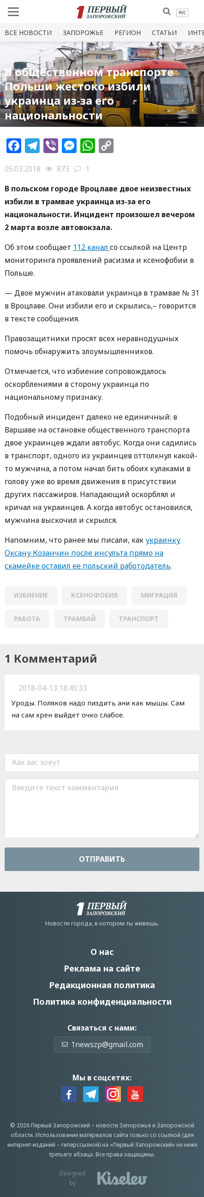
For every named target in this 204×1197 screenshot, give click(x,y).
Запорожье (83, 32)
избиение (31, 595)
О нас (102, 951)
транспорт (139, 618)
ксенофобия (94, 595)
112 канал (91, 247)
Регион (127, 32)
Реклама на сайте (102, 968)
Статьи (164, 32)
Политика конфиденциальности (102, 1001)
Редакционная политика (102, 984)
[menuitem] (182, 13)
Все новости (28, 32)
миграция (159, 595)
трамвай (79, 618)
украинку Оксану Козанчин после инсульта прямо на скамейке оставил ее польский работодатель (92, 553)
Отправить (102, 859)
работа (27, 618)
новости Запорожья (123, 1125)
